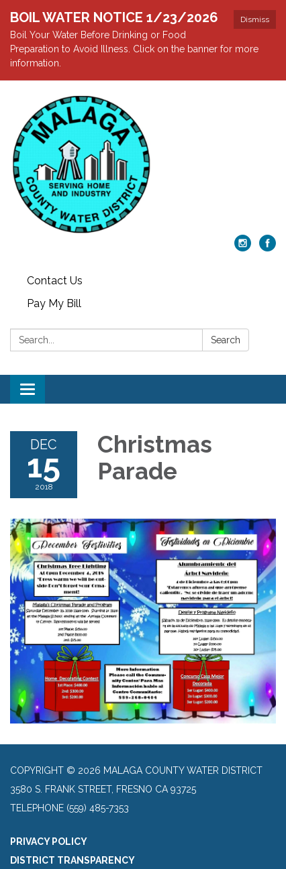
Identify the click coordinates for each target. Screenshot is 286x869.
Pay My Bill (54, 303)
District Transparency (72, 860)
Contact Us (55, 280)
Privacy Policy (48, 841)
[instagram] (242, 247)
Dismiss (254, 19)
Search (225, 340)
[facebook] (267, 247)
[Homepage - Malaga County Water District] (143, 164)
